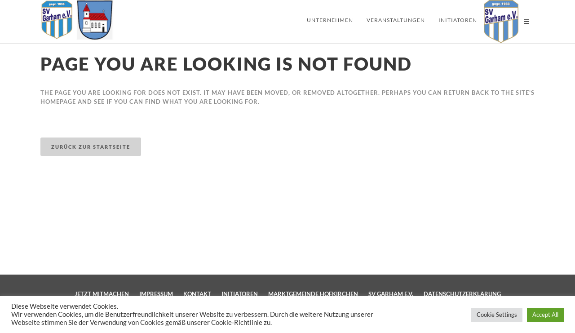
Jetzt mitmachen (102, 293)
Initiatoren (239, 293)
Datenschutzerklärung (462, 293)
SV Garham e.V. (390, 293)
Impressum (156, 293)
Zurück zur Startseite (90, 147)
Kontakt (197, 293)
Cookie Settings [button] (497, 314)
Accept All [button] (545, 314)
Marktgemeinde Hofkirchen (313, 293)
